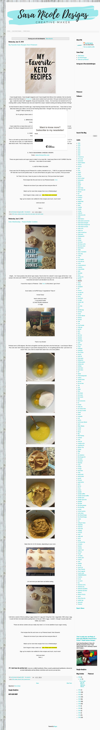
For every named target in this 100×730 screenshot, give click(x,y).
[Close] (67, 110)
